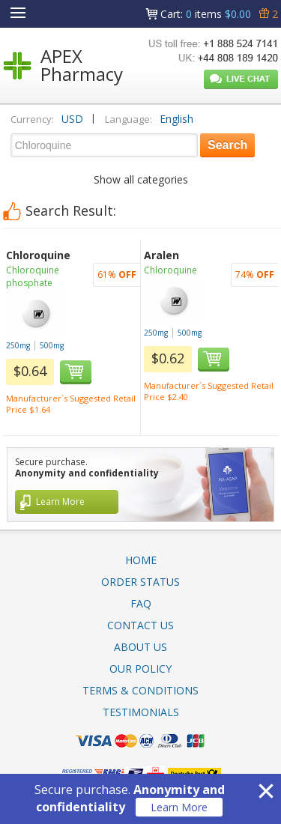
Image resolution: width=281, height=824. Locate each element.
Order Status (140, 582)
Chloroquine (170, 270)
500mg (52, 345)
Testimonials (141, 712)
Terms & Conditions (140, 690)
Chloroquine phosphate (32, 276)
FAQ (140, 603)
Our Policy (140, 668)
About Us (140, 647)
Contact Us (140, 625)
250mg (18, 345)
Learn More (179, 807)
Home (141, 560)
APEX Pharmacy (81, 64)
